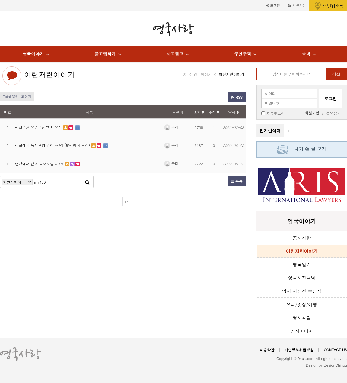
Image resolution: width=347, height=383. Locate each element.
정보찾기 (333, 112)
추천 (214, 111)
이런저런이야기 (49, 74)
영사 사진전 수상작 (301, 291)
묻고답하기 (105, 54)
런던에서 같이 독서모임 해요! (40, 163)
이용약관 (267, 349)
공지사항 (302, 238)
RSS (236, 97)
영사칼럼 (302, 317)
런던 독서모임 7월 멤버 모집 (39, 127)
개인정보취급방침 (299, 349)
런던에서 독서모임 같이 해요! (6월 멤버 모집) (53, 145)
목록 (237, 181)
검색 (336, 74)
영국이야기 (33, 54)
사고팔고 (175, 54)
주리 (171, 127)
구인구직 (242, 54)
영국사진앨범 (301, 278)
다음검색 (126, 201)
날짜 (233, 111)
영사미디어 (302, 331)
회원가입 (297, 5)
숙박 (306, 54)
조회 (198, 111)
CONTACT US (335, 349)
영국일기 (302, 264)
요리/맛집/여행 (301, 304)
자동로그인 (275, 113)
